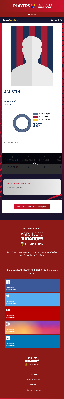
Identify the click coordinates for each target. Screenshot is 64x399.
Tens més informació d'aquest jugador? (32, 206)
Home (5, 20)
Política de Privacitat (33, 380)
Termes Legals (33, 374)
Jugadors (13, 20)
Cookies (33, 385)
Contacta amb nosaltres (33, 390)
